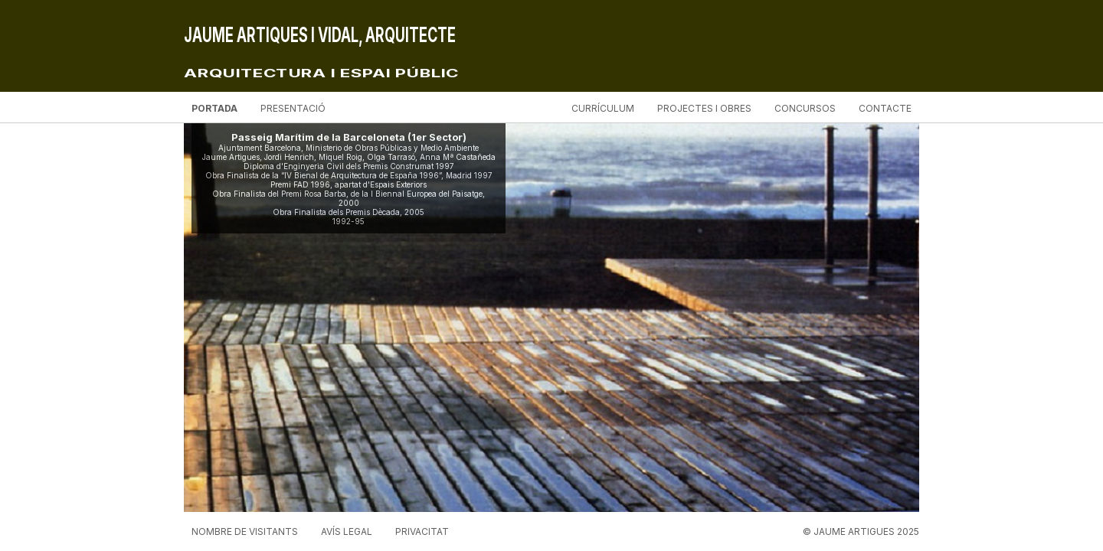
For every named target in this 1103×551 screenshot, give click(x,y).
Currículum (602, 108)
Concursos (805, 108)
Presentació (293, 108)
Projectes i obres (704, 108)
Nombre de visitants (244, 531)
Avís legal (346, 531)
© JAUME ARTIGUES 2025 (861, 531)
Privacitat (422, 531)
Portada (214, 108)
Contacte (885, 108)
